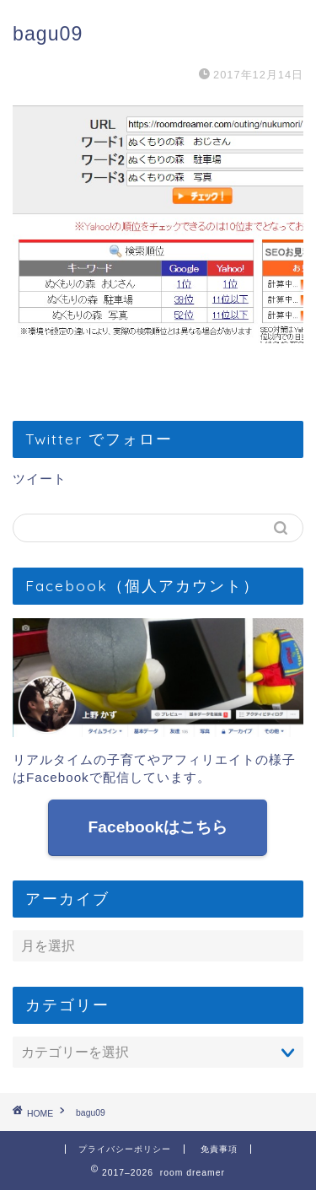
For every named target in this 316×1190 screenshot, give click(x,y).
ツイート (40, 478)
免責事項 (219, 1149)
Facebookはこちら (158, 827)
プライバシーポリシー (124, 1149)
